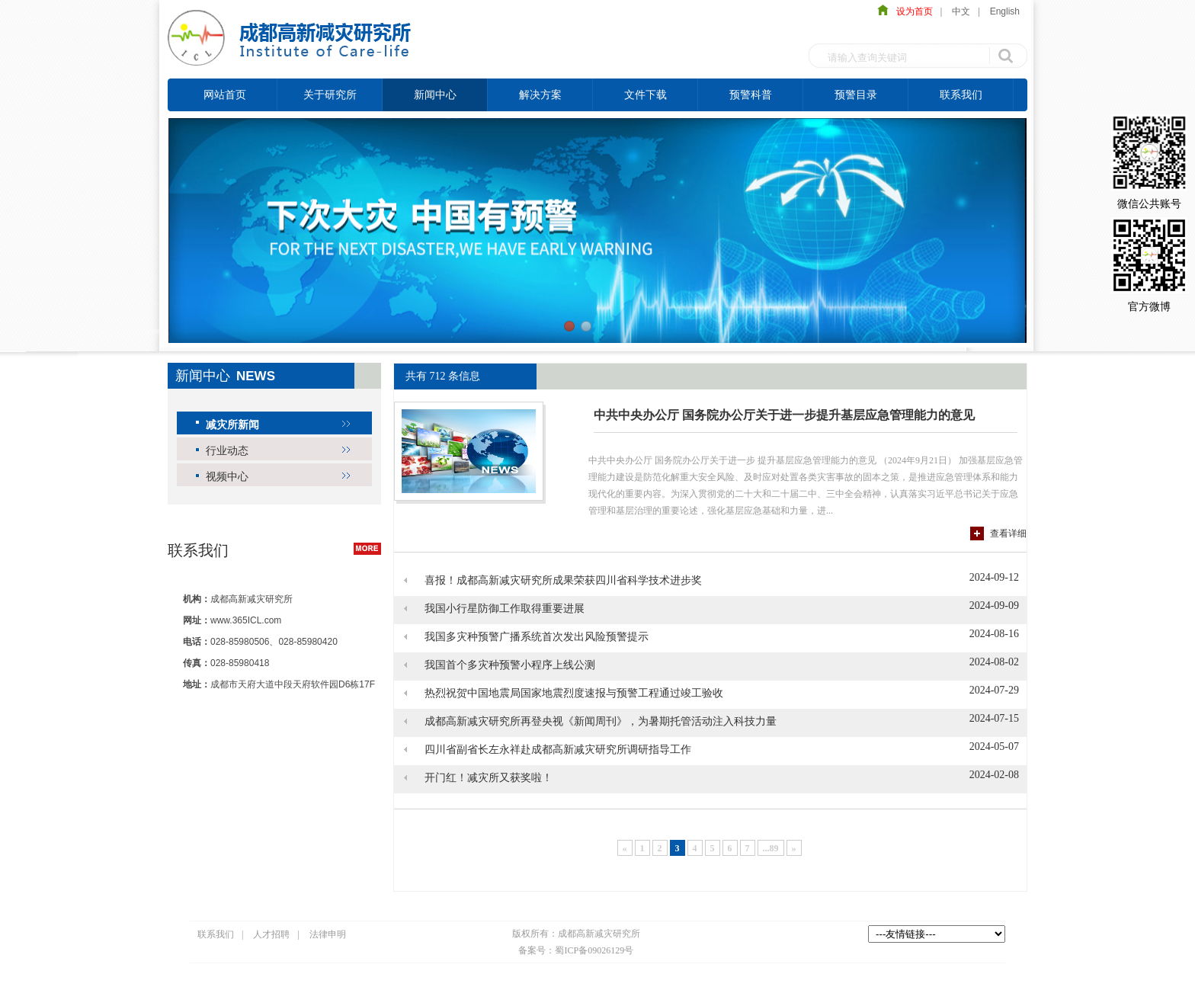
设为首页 (911, 11)
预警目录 (856, 94)
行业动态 (227, 450)
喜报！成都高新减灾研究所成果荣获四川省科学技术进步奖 (563, 580)
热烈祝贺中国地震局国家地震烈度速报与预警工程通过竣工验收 (573, 693)
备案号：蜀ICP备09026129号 (575, 950)
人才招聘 (271, 934)
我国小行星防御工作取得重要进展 (504, 608)
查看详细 (1008, 533)
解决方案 (540, 94)
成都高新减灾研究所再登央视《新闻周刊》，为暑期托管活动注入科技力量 (600, 721)
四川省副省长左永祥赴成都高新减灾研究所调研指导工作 (557, 749)
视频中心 (227, 476)
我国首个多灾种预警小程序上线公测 (509, 665)
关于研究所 (330, 94)
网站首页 (224, 94)
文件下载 (645, 94)
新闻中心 (435, 94)
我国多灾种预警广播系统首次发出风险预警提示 (536, 636)
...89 (771, 848)
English (1005, 11)
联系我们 (961, 94)
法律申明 (327, 934)
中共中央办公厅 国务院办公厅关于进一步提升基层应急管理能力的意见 (784, 414)
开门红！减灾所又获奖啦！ (488, 777)
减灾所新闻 (232, 424)
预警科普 (750, 94)
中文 (961, 11)
